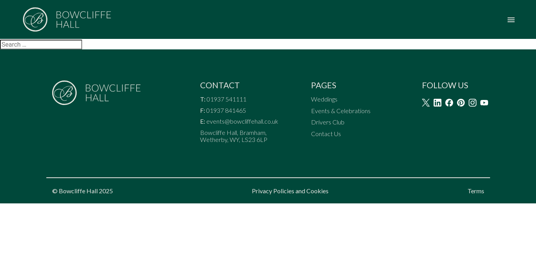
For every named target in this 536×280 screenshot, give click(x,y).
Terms (475, 190)
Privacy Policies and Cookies (290, 190)
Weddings (324, 99)
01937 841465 (226, 110)
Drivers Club (327, 122)
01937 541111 (227, 99)
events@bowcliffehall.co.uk (242, 121)
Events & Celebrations (341, 110)
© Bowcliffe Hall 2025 (82, 190)
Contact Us (326, 133)
